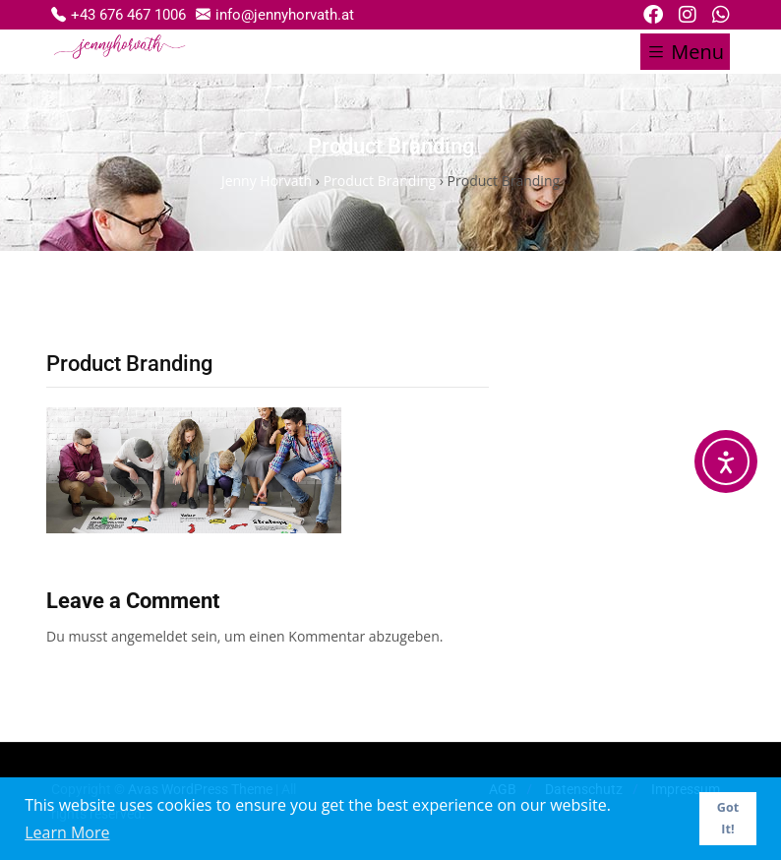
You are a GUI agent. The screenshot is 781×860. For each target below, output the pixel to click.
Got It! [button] (728, 818)
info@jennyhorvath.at (275, 14)
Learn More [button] (67, 832)
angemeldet (149, 636)
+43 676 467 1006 (118, 14)
